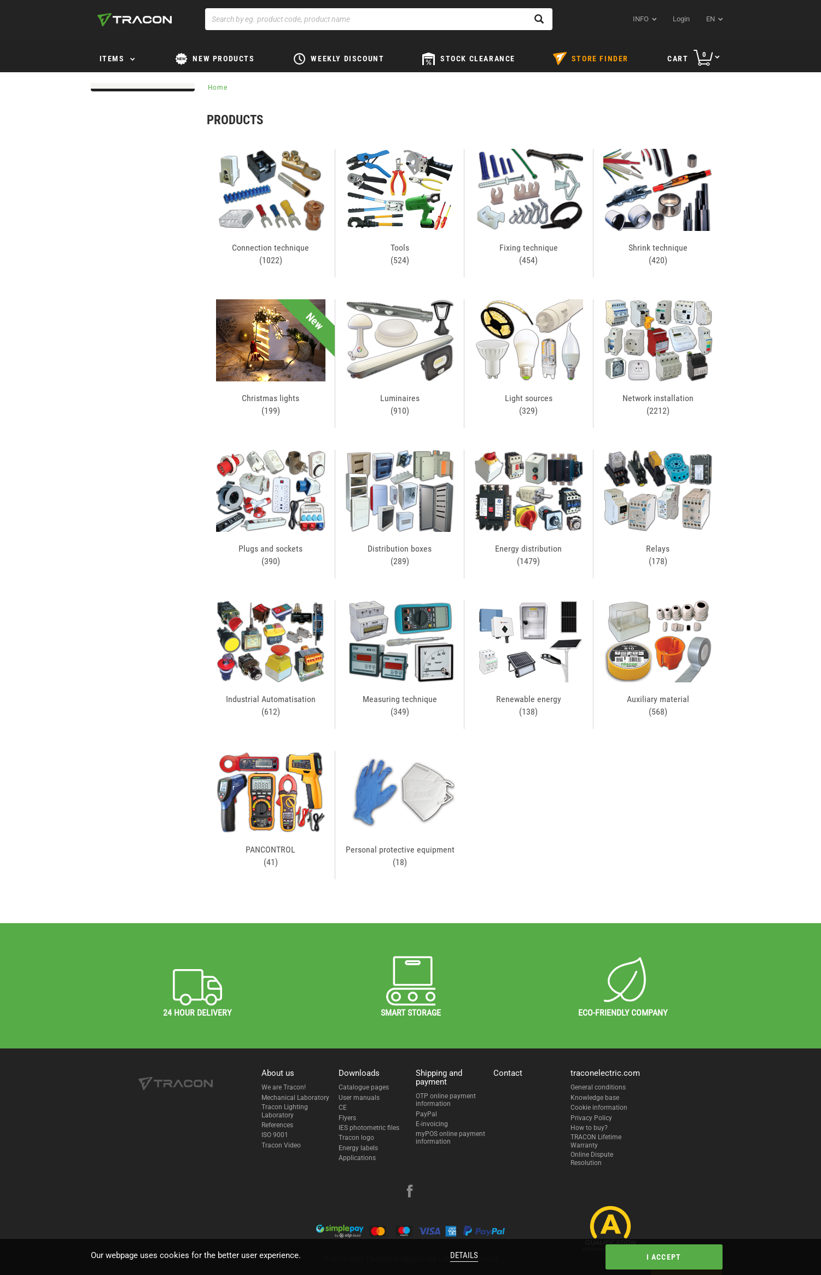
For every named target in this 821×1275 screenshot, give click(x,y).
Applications (357, 1158)
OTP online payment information (446, 1100)
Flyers (347, 1118)
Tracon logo (356, 1137)
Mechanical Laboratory (295, 1098)
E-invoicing (432, 1124)
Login (681, 19)
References (277, 1125)
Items (112, 58)
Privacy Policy (591, 1118)
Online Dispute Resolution (591, 1158)
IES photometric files (369, 1128)
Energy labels (358, 1148)
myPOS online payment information (450, 1137)
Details (464, 1255)
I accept (664, 1257)
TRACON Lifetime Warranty (595, 1141)
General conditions (598, 1087)
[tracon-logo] (134, 19)
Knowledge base (594, 1098)
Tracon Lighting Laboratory (284, 1110)
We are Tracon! (283, 1087)
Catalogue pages (364, 1087)
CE (343, 1107)
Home (218, 87)
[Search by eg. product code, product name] (378, 19)
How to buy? (589, 1128)
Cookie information (598, 1107)
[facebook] (409, 1192)
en (710, 19)
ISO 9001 (274, 1135)
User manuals (359, 1098)
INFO (641, 19)
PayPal (426, 1114)
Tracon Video (281, 1145)
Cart (677, 58)
